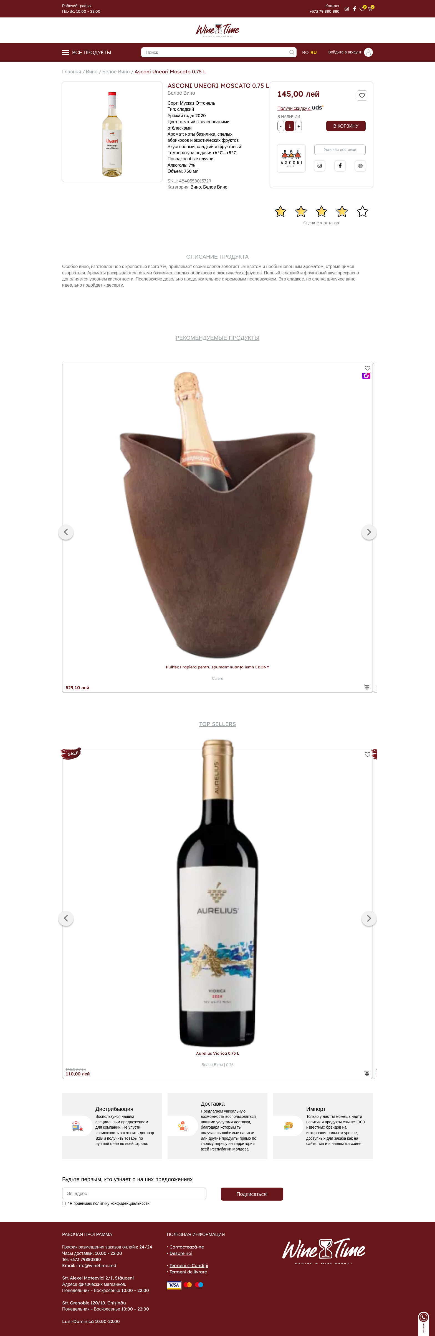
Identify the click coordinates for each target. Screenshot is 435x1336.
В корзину (345, 126)
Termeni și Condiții (189, 1265)
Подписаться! (252, 1194)
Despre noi (181, 1253)
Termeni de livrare (188, 1272)
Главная (71, 71)
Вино (92, 71)
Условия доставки (340, 149)
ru (313, 52)
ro (305, 52)
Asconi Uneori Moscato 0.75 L (170, 71)
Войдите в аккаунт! (350, 52)
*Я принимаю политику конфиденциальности (109, 1203)
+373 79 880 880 (325, 11)
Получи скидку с (300, 108)
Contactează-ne (187, 1247)
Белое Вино (116, 71)
